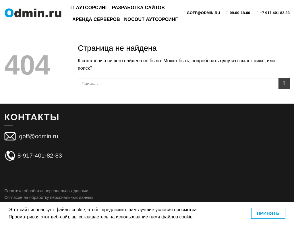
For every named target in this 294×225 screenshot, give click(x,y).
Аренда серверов (96, 19)
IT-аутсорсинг (89, 7)
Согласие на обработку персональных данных (48, 197)
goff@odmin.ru (38, 136)
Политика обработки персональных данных (46, 191)
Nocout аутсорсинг (151, 19)
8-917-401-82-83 (33, 155)
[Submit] (284, 83)
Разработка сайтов (138, 7)
